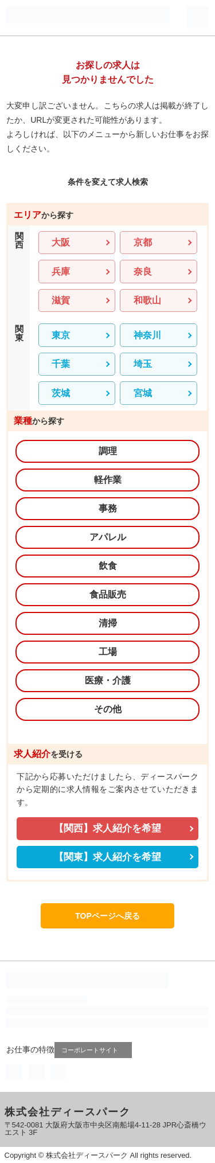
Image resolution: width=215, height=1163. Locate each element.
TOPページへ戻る (107, 915)
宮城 (143, 393)
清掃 (108, 623)
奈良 (143, 271)
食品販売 (107, 594)
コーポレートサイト (94, 1049)
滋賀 (61, 300)
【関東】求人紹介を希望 (107, 857)
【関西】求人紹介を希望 (107, 828)
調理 (108, 451)
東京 (61, 335)
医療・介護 (108, 680)
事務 (108, 508)
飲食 (108, 566)
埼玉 (143, 364)
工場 (108, 652)
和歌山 (147, 300)
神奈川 (147, 335)
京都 (143, 242)
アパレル (107, 537)
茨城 (61, 393)
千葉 (61, 364)
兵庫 (61, 271)
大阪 (61, 242)
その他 (108, 709)
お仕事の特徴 (30, 1049)
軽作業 (108, 480)
